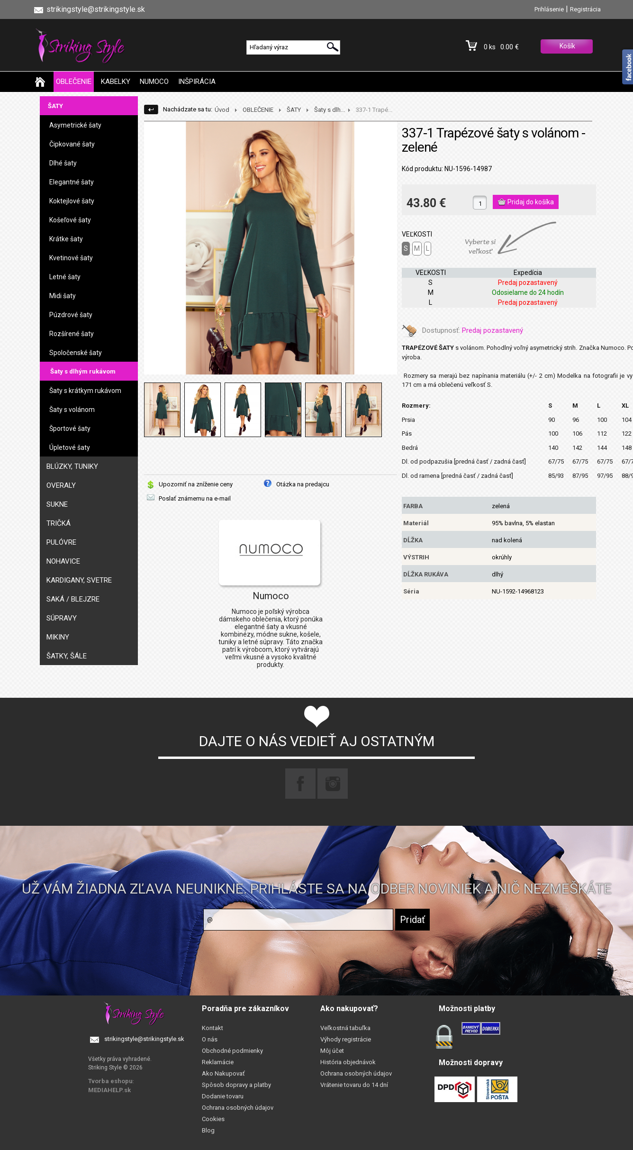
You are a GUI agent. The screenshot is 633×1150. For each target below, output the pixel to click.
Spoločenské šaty (75, 352)
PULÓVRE (61, 542)
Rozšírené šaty (71, 334)
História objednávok (348, 1062)
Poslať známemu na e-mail (195, 498)
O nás (209, 1039)
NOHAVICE (63, 561)
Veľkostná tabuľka (345, 1027)
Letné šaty (65, 277)
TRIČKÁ (58, 523)
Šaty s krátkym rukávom (85, 390)
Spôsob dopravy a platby (236, 1084)
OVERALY (61, 485)
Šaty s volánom (72, 409)
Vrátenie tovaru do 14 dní (354, 1084)
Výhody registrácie (345, 1039)
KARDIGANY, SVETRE (79, 580)
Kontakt (212, 1027)
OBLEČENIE (73, 81)
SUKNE (57, 504)
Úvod (222, 109)
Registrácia (585, 9)
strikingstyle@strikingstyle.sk (144, 1038)
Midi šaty (62, 296)
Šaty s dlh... (329, 109)
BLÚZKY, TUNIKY (72, 466)
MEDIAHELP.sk (109, 1090)
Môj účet (332, 1050)
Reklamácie (218, 1062)
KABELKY (115, 81)
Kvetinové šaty (71, 258)
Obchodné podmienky (232, 1050)
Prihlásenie (549, 9)
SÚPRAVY (61, 618)
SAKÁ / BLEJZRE (72, 599)
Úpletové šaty (69, 447)
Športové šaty (69, 428)
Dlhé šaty (63, 163)
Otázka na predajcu (302, 484)
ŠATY (55, 106)
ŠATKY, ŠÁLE (66, 656)
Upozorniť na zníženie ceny (196, 484)
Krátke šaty (66, 239)
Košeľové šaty (70, 220)
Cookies (213, 1119)
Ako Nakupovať (223, 1073)
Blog (208, 1130)
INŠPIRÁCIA (197, 81)
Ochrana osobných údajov (237, 1107)
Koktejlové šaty (71, 201)
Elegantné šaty (71, 182)
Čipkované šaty (72, 144)
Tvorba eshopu (110, 1081)
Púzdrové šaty (70, 315)
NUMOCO (154, 81)
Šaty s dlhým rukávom (83, 371)
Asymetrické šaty (75, 125)
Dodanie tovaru (223, 1096)
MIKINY (57, 637)
